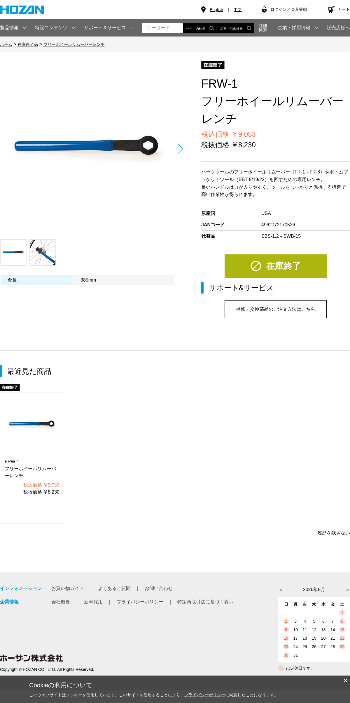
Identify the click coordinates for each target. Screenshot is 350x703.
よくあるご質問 (114, 588)
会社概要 (60, 601)
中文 (238, 9)
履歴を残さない (333, 532)
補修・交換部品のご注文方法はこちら (275, 309)
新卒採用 (93, 601)
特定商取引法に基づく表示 (205, 601)
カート (344, 9)
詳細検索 (263, 27)
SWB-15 (292, 236)
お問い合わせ (159, 588)
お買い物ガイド (67, 588)
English (216, 9)
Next (180, 149)
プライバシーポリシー (140, 601)
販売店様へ (338, 27)
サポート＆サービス (105, 27)
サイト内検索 (200, 27)
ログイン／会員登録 (288, 9)
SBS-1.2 (270, 236)
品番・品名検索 (235, 27)
